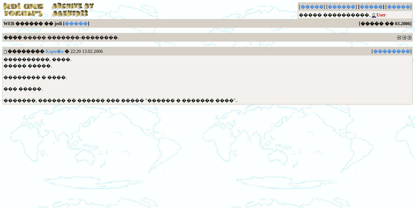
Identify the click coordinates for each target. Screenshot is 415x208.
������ (341, 6)
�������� (391, 51)
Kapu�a (54, 51)
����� (312, 6)
